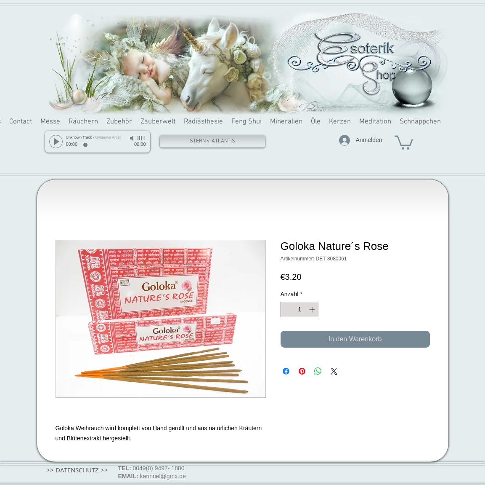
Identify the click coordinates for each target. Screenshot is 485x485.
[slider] (142, 138)
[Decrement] (287, 309)
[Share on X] (334, 371)
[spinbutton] (299, 309)
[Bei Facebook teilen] (286, 371)
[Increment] (312, 309)
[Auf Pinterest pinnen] (302, 371)
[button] (404, 142)
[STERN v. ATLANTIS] (212, 141)
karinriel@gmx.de (163, 476)
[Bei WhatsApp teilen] (318, 371)
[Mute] (132, 138)
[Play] (56, 141)
